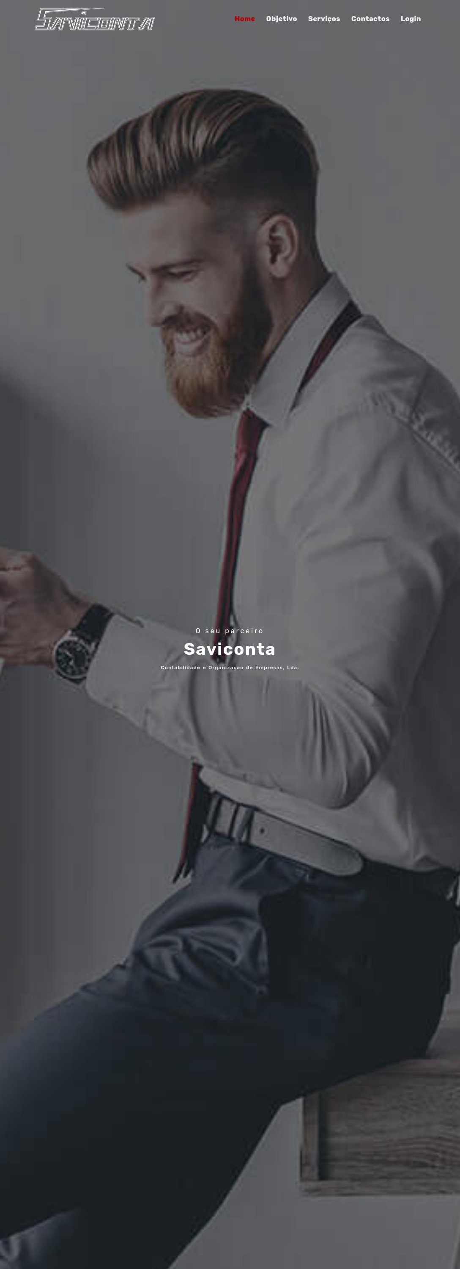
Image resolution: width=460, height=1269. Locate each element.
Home (245, 19)
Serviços (324, 19)
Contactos (370, 19)
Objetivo (281, 19)
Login (411, 19)
